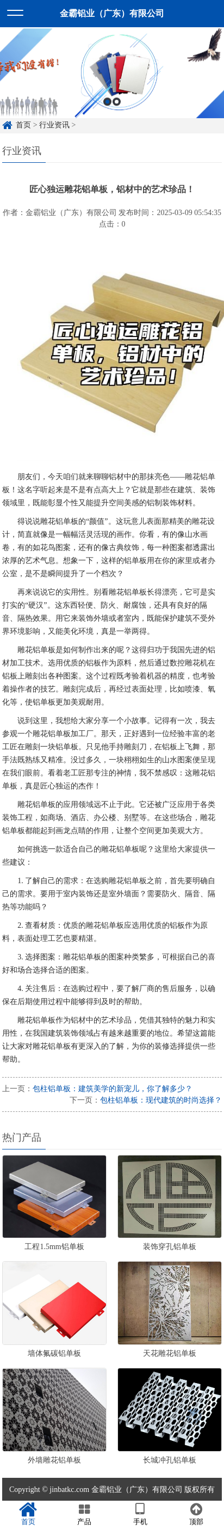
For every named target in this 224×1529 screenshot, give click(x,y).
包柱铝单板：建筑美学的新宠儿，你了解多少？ (112, 1089)
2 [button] (117, 114)
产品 (84, 1514)
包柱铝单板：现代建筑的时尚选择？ (161, 1100)
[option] (112, 86)
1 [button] (107, 114)
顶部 (196, 1514)
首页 (28, 1514)
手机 (140, 1514)
